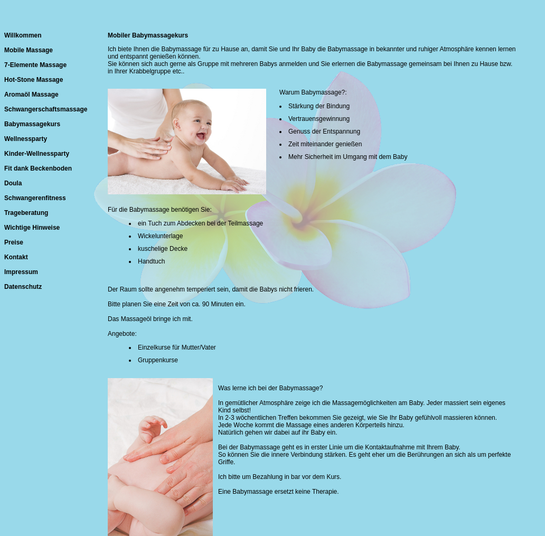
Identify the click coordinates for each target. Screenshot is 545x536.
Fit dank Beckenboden (38, 168)
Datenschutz (23, 286)
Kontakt (16, 257)
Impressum (21, 272)
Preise (13, 242)
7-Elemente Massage (35, 65)
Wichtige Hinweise (32, 227)
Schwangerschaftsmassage (45, 109)
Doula (13, 183)
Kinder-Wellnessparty (36, 153)
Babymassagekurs (32, 124)
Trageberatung (26, 213)
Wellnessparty (25, 139)
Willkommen (23, 35)
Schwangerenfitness (35, 198)
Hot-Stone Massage (33, 79)
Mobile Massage (28, 50)
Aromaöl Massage (31, 94)
